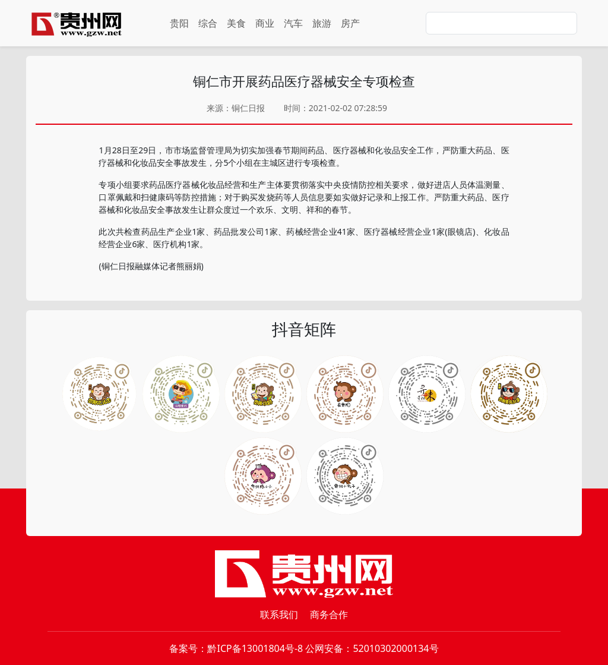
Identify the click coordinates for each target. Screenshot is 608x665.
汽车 (293, 23)
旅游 (321, 23)
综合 (207, 23)
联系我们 (279, 614)
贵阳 (179, 23)
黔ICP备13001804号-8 (255, 648)
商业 (264, 23)
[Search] (501, 23)
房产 (350, 23)
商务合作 (329, 614)
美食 (236, 23)
